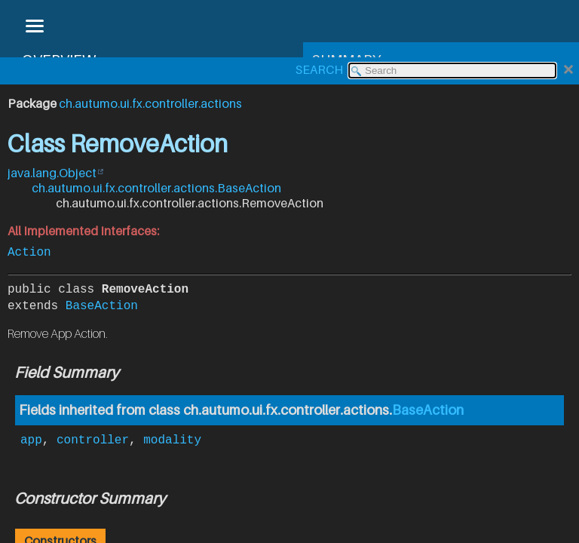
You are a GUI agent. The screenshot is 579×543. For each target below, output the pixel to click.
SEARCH (319, 69)
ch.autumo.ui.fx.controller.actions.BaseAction (156, 187)
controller (93, 437)
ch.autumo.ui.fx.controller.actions (150, 103)
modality (172, 437)
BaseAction (102, 304)
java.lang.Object (52, 172)
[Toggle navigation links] (34, 27)
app (31, 437)
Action (29, 251)
